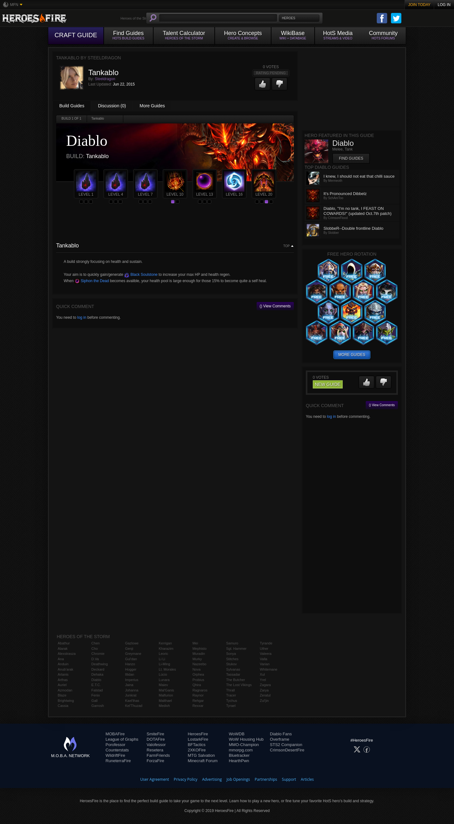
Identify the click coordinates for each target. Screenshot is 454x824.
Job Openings (238, 779)
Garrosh (97, 706)
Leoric (163, 653)
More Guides (152, 105)
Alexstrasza (67, 653)
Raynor (197, 695)
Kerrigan (165, 643)
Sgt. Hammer (236, 648)
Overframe (279, 739)
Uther (264, 648)
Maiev (163, 685)
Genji (129, 648)
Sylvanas (233, 669)
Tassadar (233, 674)
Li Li (162, 659)
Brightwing (66, 700)
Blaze (62, 695)
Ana (61, 659)
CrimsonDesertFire (287, 750)
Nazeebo (199, 664)
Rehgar (198, 700)
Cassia (63, 706)
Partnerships (266, 779)
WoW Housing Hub (246, 739)
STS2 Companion (286, 744)
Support (289, 779)
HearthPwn (239, 760)
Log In (444, 5)
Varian (265, 664)
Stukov (231, 664)
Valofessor (156, 744)
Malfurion (166, 695)
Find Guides (351, 158)
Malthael (165, 700)
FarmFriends (158, 755)
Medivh (164, 706)
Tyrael (231, 706)
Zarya (264, 690)
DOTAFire (156, 739)
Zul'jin (264, 700)
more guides (351, 355)
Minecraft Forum (203, 760)
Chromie (98, 653)
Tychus (231, 700)
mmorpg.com (241, 750)
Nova (196, 669)
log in (81, 317)
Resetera (155, 750)
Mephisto (199, 648)
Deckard (97, 669)
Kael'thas (132, 700)
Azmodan (65, 690)
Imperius (131, 680)
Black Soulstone (140, 274)
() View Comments (275, 306)
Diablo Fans (281, 734)
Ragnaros (199, 690)
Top (286, 246)
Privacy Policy (185, 779)
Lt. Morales (167, 669)
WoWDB (237, 734)
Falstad (97, 690)
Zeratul (265, 695)
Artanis (63, 674)
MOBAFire (115, 734)
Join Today (419, 5)
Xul (262, 674)
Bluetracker (239, 755)
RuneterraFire (118, 760)
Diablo (96, 680)
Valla (263, 659)
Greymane (133, 653)
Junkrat (131, 695)
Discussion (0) (112, 105)
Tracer (231, 695)
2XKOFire (197, 750)
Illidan (129, 674)
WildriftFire (115, 755)
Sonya (231, 653)
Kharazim (166, 648)
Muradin (198, 653)
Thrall (230, 690)
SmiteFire (155, 734)
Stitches (232, 659)
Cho (94, 648)
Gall (94, 700)
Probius (198, 680)
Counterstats (117, 750)
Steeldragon (105, 79)
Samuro (232, 643)
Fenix (95, 695)
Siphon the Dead (92, 281)
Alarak (62, 648)
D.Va (95, 659)
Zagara (265, 685)
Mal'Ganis (166, 690)
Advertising (212, 779)
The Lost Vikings (239, 685)
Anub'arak (65, 669)
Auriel (62, 685)
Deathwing (99, 664)
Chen (95, 643)
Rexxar (197, 706)
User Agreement (154, 779)
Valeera (265, 653)
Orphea (198, 674)
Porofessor (115, 744)
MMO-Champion (244, 744)
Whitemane (268, 669)
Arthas (63, 680)
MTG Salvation (201, 755)
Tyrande (266, 643)
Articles (307, 779)
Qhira (196, 685)
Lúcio (163, 674)
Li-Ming (164, 664)
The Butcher (235, 680)
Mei (195, 643)
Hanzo (130, 664)
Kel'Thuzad (134, 706)
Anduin (63, 664)
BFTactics (196, 744)
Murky (197, 659)
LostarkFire (198, 739)
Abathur (64, 643)
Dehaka (97, 674)
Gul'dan (131, 659)
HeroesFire (198, 734)
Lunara (164, 680)
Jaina (129, 685)
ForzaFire (155, 760)
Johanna (131, 690)
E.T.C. (96, 685)
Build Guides (71, 105)
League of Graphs (122, 739)
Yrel (263, 680)
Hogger (131, 669)
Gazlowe (132, 643)
